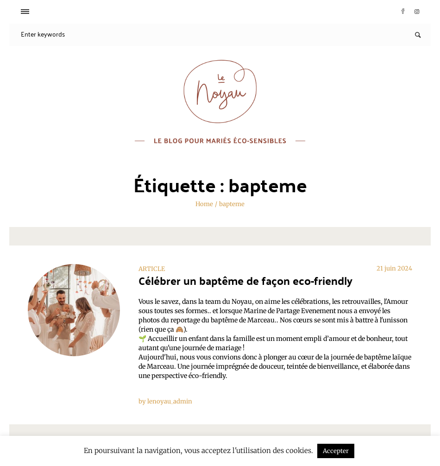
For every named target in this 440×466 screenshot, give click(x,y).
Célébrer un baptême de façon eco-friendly (245, 280)
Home (204, 204)
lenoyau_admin (169, 401)
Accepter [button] (336, 451)
